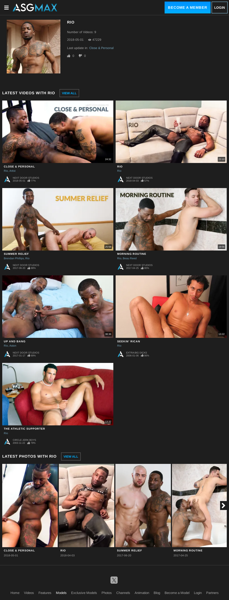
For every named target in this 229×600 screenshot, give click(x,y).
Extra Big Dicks (136, 352)
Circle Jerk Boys (24, 440)
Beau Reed (130, 258)
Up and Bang (14, 341)
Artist (12, 170)
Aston (12, 345)
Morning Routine (131, 253)
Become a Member (187, 7)
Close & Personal (101, 48)
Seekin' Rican (128, 341)
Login (219, 7)
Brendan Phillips (14, 258)
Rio (6, 170)
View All (69, 93)
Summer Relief (16, 253)
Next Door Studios (26, 177)
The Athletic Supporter (24, 428)
